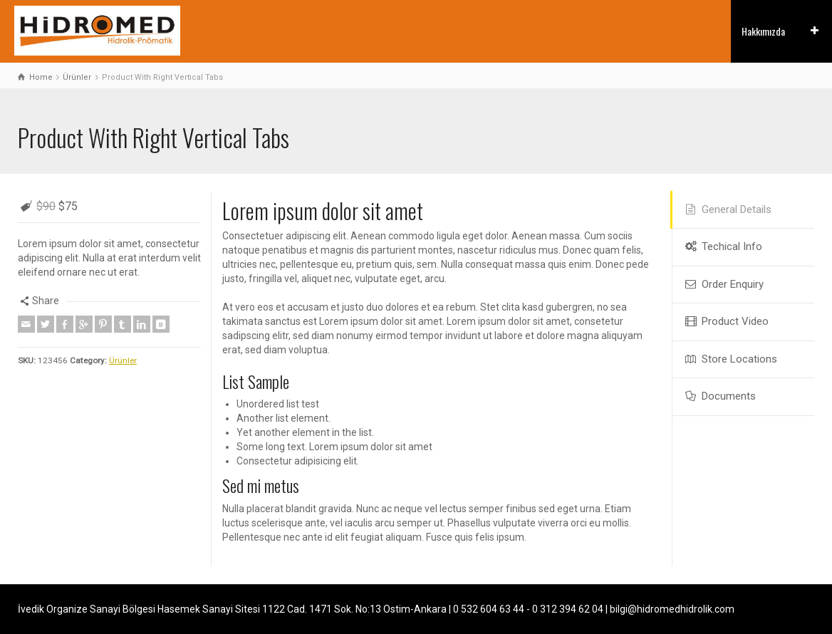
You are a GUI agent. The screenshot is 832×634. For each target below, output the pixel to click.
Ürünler (123, 360)
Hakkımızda (763, 31)
